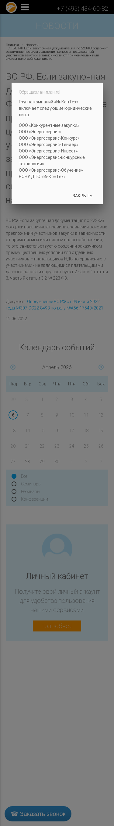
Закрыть (82, 195)
